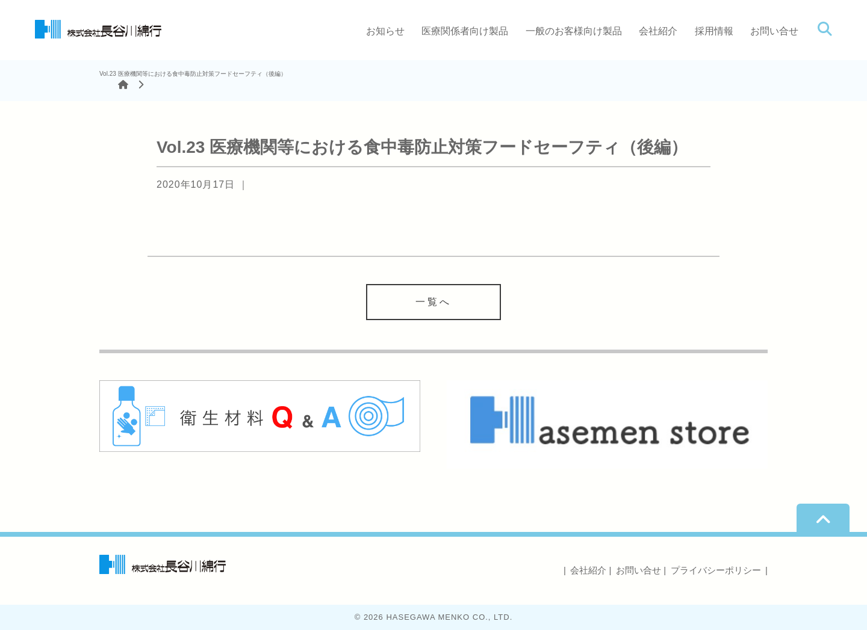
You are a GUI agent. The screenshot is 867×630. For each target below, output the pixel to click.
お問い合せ (774, 31)
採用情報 (714, 31)
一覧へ (433, 302)
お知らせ (385, 31)
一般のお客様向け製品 (574, 31)
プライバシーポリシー (716, 570)
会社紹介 (658, 31)
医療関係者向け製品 (464, 31)
